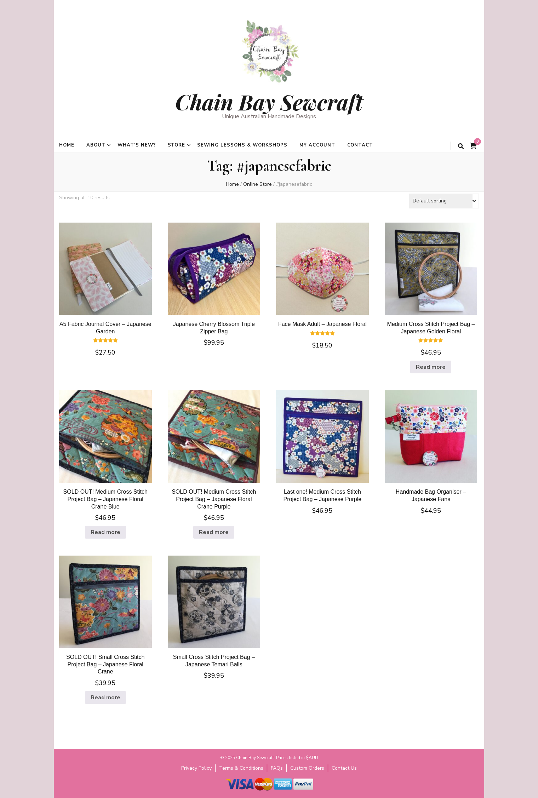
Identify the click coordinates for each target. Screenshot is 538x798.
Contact (360, 145)
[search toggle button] (461, 146)
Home (66, 145)
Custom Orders (307, 768)
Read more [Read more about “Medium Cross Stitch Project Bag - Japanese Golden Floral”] (431, 367)
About (95, 145)
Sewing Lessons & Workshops (242, 145)
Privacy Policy (196, 768)
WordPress (320, 794)
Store (176, 145)
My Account (317, 145)
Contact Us (344, 768)
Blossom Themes (258, 794)
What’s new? (137, 145)
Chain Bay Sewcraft (269, 101)
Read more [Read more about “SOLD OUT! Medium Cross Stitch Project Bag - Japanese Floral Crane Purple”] (214, 532)
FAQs (277, 768)
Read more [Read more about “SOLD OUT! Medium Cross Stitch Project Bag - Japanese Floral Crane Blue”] (105, 532)
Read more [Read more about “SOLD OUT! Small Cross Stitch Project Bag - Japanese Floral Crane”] (105, 697)
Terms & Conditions (241, 768)
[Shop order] (444, 201)
